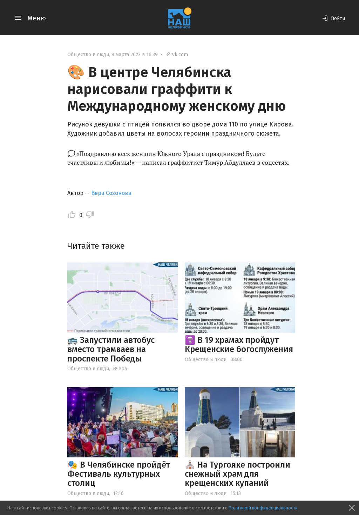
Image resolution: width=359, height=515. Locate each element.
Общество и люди (88, 55)
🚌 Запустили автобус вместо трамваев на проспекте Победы (111, 349)
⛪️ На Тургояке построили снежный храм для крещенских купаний (237, 474)
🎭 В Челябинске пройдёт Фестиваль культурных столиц (118, 474)
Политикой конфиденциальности (263, 507)
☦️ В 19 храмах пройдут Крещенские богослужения (239, 344)
